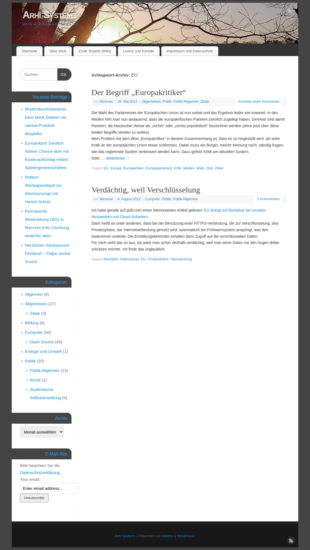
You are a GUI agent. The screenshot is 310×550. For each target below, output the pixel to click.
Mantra (167, 536)
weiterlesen (118, 158)
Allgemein (34, 294)
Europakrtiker (133, 168)
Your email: (30, 479)
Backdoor (111, 259)
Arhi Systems (49, 14)
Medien (189, 168)
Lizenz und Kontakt (138, 51)
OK (62, 74)
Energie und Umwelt (43, 351)
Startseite (29, 51)
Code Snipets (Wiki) (95, 51)
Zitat (209, 168)
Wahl (200, 168)
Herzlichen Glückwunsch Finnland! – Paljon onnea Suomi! (47, 253)
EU (106, 168)
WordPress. (186, 536)
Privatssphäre (158, 259)
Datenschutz (129, 259)
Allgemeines (151, 101)
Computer (152, 199)
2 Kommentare (268, 199)
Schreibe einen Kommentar (259, 101)
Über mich (58, 51)
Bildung (31, 322)
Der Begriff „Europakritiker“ (138, 92)
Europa (115, 168)
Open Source (42, 342)
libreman (106, 101)
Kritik (177, 168)
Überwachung (181, 259)
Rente (35, 380)
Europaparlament (158, 168)
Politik (167, 101)
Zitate (205, 101)
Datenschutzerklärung (40, 472)
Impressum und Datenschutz (190, 51)
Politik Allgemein (186, 101)
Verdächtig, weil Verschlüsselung (145, 189)
